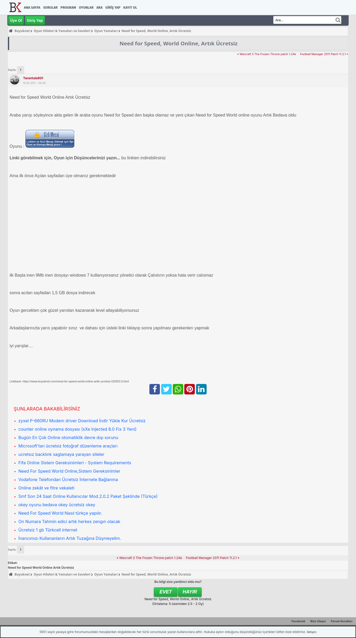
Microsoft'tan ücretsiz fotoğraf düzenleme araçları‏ (68, 446)
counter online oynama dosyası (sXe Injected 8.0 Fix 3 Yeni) (77, 429)
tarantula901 (33, 78)
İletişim (311, 632)
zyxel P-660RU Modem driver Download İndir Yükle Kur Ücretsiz (81, 420)
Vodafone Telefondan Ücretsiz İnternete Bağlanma (68, 479)
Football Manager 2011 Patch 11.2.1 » (324, 54)
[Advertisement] (166, 225)
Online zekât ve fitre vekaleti (46, 488)
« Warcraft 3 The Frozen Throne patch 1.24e (266, 54)
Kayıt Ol (130, 7)
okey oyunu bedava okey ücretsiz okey (56, 504)
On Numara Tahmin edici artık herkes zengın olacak (69, 521)
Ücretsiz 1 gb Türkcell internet (47, 529)
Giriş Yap (113, 7)
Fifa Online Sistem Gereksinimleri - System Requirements (74, 462)
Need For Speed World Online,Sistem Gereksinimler (69, 471)
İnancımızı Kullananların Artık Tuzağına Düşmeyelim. (69, 538)
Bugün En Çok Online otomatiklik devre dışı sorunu (68, 437)
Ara (99, 7)
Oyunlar (86, 7)
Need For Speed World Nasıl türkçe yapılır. (60, 513)
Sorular (50, 7)
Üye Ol (16, 20)
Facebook (298, 621)
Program (68, 7)
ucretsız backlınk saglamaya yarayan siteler (61, 454)
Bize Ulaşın (318, 621)
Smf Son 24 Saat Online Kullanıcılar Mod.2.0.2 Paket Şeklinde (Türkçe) (88, 496)
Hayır (190, 591)
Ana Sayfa (32, 7)
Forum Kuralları (341, 621)
